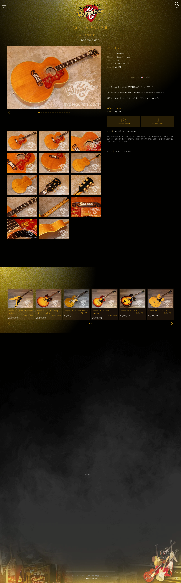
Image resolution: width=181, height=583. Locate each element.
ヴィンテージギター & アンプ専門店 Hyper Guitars (90, 576)
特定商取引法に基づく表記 (90, 516)
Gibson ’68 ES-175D (128, 310)
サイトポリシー (90, 513)
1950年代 (127, 151)
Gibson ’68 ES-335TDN (158, 310)
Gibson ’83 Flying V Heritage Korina (20, 311)
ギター (109, 151)
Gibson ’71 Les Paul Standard (100, 311)
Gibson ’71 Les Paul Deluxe (76, 310)
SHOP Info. (91, 404)
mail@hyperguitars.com (125, 131)
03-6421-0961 (157, 123)
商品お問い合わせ (124, 123)
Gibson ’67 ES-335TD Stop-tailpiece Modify (47, 311)
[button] (39, 112)
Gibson (122, 53)
